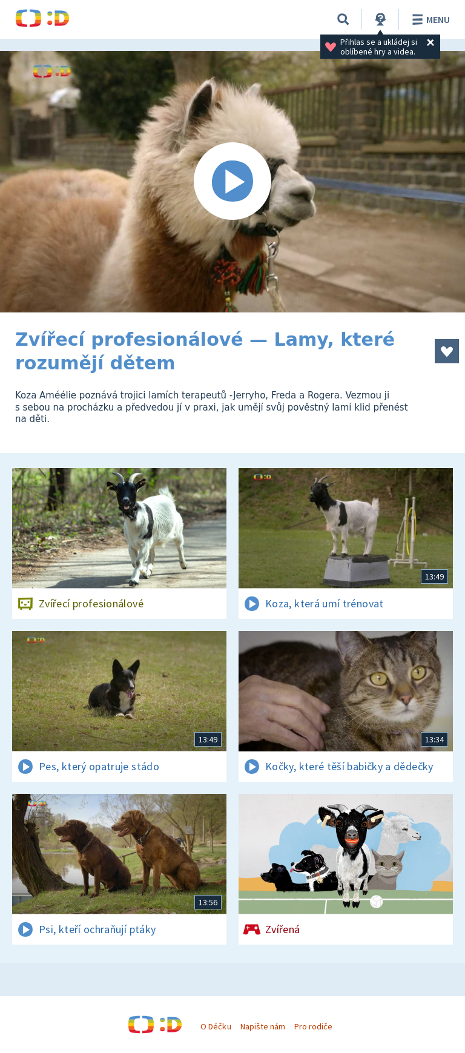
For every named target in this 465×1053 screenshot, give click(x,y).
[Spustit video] (232, 181)
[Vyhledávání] (343, 19)
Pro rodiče (313, 1026)
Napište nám (262, 1026)
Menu (429, 19)
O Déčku (215, 1026)
